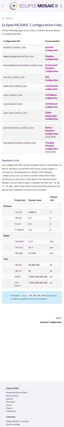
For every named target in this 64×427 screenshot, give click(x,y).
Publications (11, 411)
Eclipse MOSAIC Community (17, 421)
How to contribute (13, 424)
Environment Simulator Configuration (51, 68)
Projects (9, 408)
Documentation (12, 396)
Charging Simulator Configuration (51, 145)
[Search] (56, 6)
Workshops (10, 402)
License (9, 405)
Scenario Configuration (51, 322)
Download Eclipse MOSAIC (16, 392)
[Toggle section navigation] (2, 18)
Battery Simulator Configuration (51, 130)
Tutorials (9, 399)
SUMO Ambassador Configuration (51, 115)
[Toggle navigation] (2, 5)
